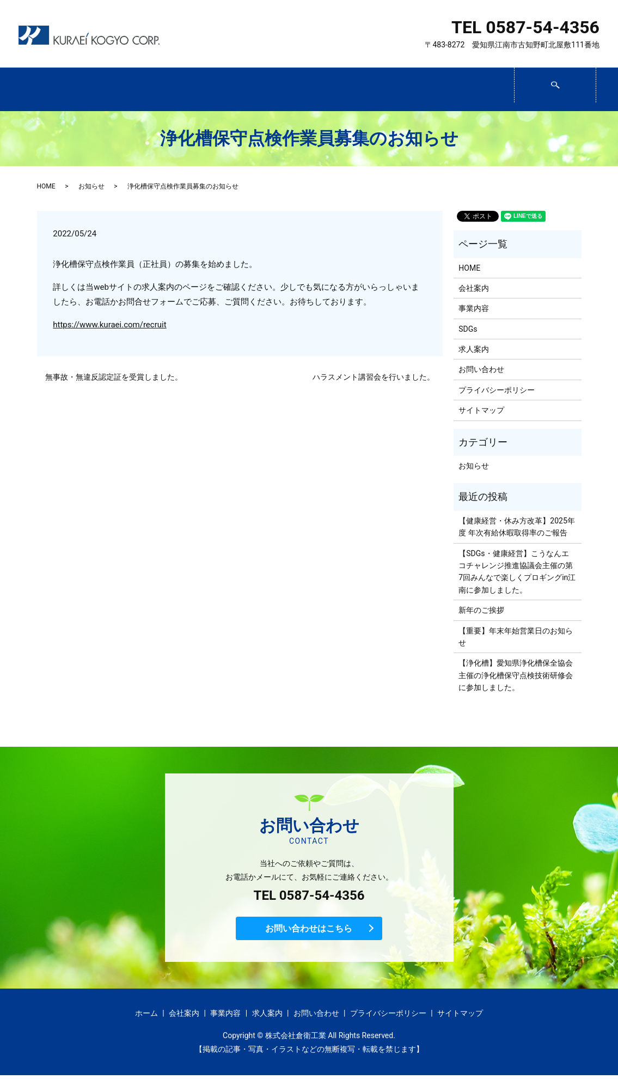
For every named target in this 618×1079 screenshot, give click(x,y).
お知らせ (91, 186)
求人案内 (390, 90)
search (595, 85)
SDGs (307, 90)
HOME (46, 186)
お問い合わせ (473, 90)
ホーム (59, 90)
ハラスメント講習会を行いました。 (374, 377)
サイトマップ (481, 410)
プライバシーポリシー (496, 390)
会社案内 (142, 90)
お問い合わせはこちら (309, 930)
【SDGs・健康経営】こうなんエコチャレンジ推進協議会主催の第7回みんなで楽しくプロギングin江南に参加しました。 (517, 571)
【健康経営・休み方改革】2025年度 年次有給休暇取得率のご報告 (516, 526)
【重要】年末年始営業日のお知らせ (515, 636)
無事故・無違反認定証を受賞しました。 (113, 377)
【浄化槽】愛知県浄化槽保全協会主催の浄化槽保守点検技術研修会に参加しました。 (515, 675)
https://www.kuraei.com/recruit (109, 325)
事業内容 (225, 90)
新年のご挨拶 (481, 610)
